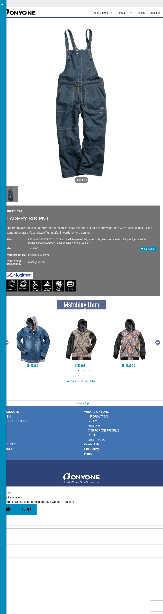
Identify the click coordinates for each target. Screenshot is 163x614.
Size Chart (148, 248)
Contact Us (92, 444)
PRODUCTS (123, 13)
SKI (8, 416)
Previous (6, 342)
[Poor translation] (26, 509)
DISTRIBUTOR (98, 439)
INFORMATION (98, 416)
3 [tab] (90, 370)
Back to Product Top (81, 381)
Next (157, 342)
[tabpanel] (33, 342)
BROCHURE (155, 13)
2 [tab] (84, 370)
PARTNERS (96, 435)
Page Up (83, 403)
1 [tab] (79, 370)
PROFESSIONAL (17, 421)
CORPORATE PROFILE (103, 430)
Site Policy (91, 449)
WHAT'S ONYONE (101, 13)
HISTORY (94, 425)
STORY (93, 421)
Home (88, 453)
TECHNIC (141, 13)
